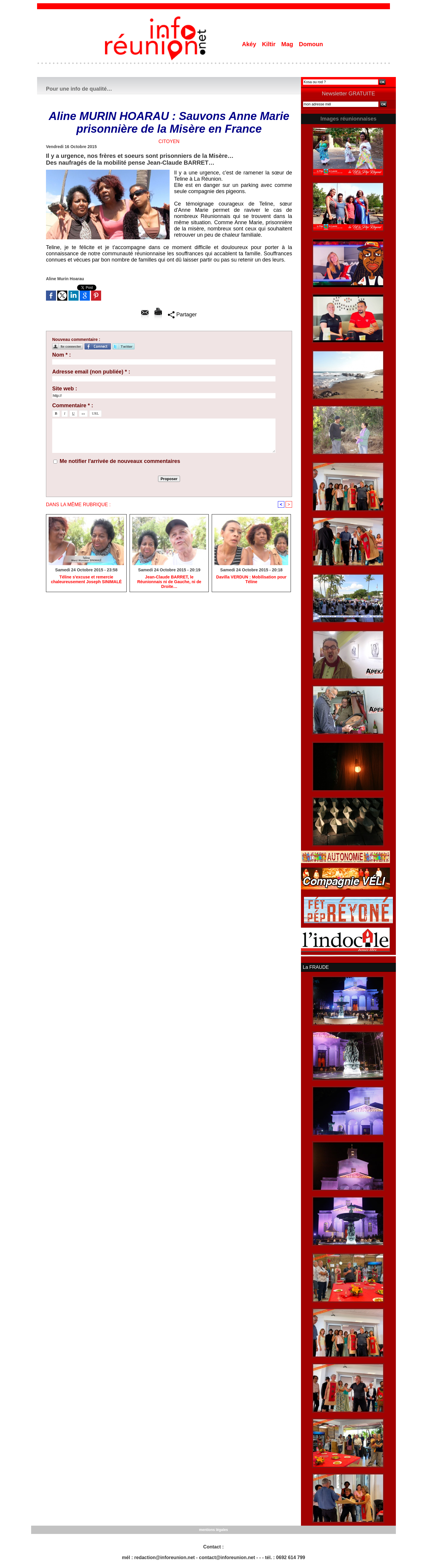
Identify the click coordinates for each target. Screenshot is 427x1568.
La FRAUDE (316, 967)
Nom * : (61, 355)
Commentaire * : (72, 405)
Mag (288, 44)
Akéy (250, 44)
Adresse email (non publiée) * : (91, 372)
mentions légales (213, 1530)
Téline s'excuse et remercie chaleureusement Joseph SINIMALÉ (86, 579)
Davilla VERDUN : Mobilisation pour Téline (251, 579)
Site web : (64, 389)
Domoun (311, 44)
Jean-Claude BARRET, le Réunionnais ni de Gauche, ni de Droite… (169, 582)
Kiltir (269, 44)
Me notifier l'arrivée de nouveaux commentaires (120, 461)
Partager (182, 315)
